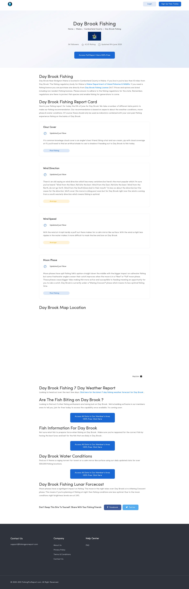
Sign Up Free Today (169, 4)
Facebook (112, 507)
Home (70, 29)
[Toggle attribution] (141, 376)
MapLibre (135, 376)
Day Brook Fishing (113, 29)
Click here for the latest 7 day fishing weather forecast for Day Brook (112, 392)
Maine (79, 29)
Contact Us (58, 559)
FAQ (87, 545)
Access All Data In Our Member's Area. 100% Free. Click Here (92, 418)
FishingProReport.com (31, 582)
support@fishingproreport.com (24, 544)
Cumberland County (93, 29)
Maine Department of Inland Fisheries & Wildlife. (108, 84)
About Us (58, 545)
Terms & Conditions (62, 555)
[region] (92, 346)
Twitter (130, 507)
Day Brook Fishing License (97, 88)
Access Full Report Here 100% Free (94, 55)
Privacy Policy (59, 550)
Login (149, 4)
